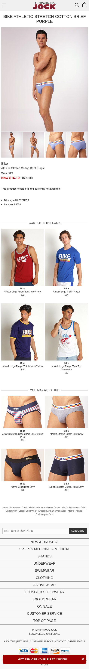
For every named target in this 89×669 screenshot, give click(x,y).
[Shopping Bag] (84, 4)
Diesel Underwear (27, 511)
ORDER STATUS (76, 641)
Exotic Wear (44, 599)
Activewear (44, 585)
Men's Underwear (11, 507)
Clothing (44, 578)
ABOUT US (9, 641)
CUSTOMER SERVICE (41, 641)
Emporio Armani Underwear (52, 511)
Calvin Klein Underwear (33, 507)
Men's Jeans (53, 507)
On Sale (44, 606)
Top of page (44, 621)
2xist (50, 514)
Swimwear (44, 571)
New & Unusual (44, 542)
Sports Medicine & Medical (44, 549)
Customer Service (44, 613)
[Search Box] (77, 5)
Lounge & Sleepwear (44, 592)
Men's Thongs (75, 511)
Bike (4, 163)
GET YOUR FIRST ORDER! (52, 659)
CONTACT (60, 641)
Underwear (44, 563)
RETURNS (22, 641)
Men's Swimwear (70, 507)
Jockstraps (41, 514)
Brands (44, 556)
